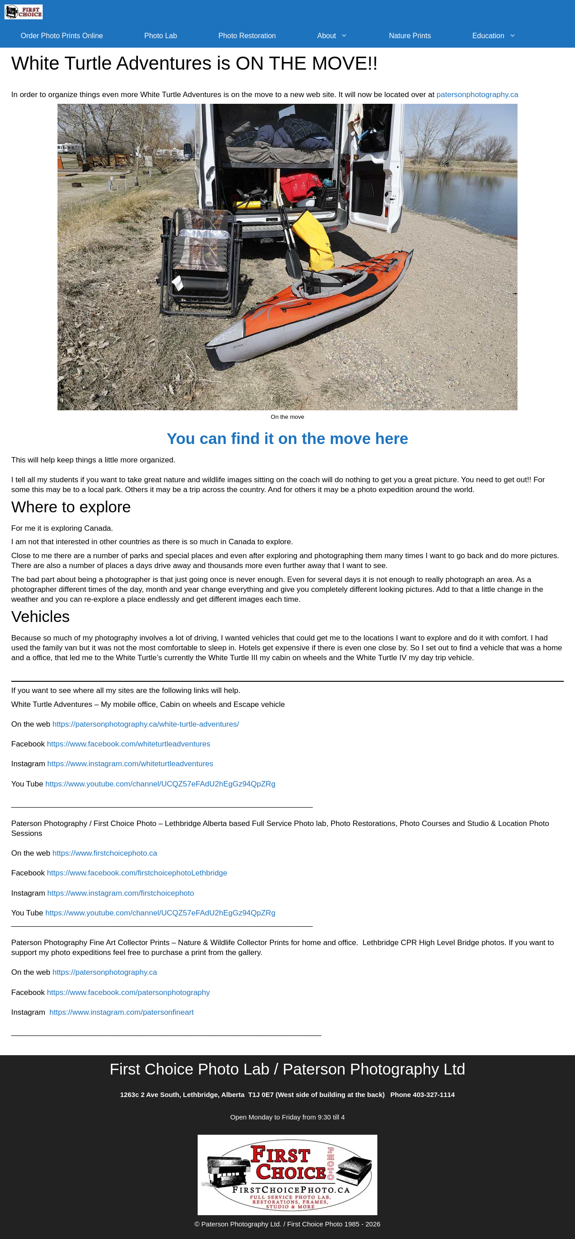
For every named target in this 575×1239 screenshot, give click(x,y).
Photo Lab (160, 36)
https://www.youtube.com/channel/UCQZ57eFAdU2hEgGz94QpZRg (160, 784)
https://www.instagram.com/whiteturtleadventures (130, 763)
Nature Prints (410, 36)
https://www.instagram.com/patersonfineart (121, 1012)
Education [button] (504, 36)
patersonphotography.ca (477, 94)
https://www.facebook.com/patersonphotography (128, 992)
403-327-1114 (434, 1094)
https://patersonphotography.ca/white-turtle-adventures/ (146, 724)
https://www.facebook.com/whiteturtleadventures (128, 744)
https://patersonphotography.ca (105, 972)
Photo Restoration (247, 36)
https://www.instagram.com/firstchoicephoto (120, 893)
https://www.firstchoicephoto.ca (105, 853)
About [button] (342, 36)
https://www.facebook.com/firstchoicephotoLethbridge (137, 873)
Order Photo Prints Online (62, 36)
